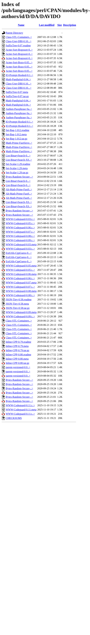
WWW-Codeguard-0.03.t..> (20, 248)
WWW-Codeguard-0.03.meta (21, 244)
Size (59, 25)
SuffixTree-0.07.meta (17, 92)
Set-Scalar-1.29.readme (18, 164)
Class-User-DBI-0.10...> (18, 41)
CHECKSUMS (14, 418)
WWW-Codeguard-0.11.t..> (20, 413)
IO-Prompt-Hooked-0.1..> (19, 75)
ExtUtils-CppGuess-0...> (19, 253)
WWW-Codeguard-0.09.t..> (20, 316)
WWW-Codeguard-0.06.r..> (20, 227)
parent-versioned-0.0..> (18, 367)
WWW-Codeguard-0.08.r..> (20, 236)
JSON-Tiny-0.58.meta (17, 303)
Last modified (46, 25)
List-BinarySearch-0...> (18, 155)
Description (69, 25)
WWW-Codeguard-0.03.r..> (20, 219)
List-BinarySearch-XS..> (19, 159)
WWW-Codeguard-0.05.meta (21, 265)
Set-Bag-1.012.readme (17, 130)
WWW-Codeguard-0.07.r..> (20, 231)
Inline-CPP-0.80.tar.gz (17, 363)
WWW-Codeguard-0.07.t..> (20, 286)
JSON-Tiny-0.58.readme (19, 299)
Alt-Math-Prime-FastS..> (19, 189)
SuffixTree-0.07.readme (18, 45)
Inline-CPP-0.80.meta (17, 358)
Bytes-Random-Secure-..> (19, 176)
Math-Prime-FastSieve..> (19, 142)
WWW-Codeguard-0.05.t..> (20, 269)
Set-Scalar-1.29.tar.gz (17, 172)
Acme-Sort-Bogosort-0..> (19, 49)
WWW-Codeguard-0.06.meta (21, 274)
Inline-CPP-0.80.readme (18, 354)
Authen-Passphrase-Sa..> (19, 109)
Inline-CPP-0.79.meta (17, 346)
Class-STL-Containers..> (19, 37)
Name (21, 25)
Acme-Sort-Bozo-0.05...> (19, 62)
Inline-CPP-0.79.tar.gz (17, 350)
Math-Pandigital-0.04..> (18, 79)
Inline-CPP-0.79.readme (18, 341)
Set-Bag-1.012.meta (16, 134)
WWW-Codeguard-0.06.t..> (20, 278)
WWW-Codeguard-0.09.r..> (20, 240)
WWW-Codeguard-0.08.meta (21, 291)
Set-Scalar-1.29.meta (17, 168)
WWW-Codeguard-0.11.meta (21, 409)
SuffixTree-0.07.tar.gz (17, 96)
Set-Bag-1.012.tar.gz (16, 138)
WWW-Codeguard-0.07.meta (21, 282)
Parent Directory (14, 32)
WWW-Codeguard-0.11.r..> (20, 405)
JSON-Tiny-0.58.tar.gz (18, 308)
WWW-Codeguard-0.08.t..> (20, 295)
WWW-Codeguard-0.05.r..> (20, 223)
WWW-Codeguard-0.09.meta (21, 312)
